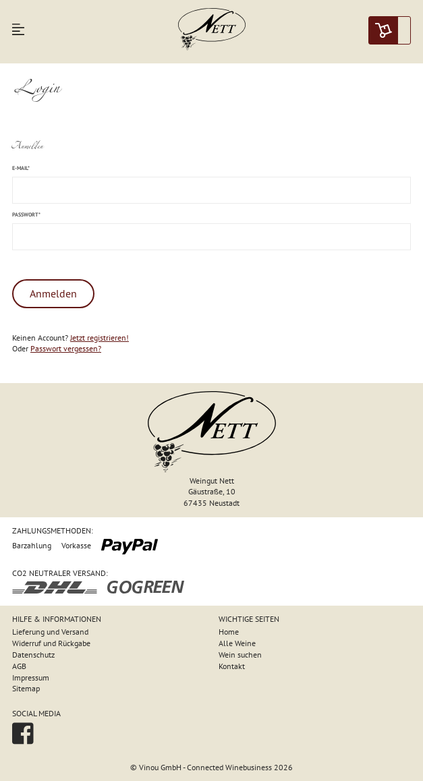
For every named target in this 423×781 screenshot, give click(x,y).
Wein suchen (240, 654)
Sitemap (26, 688)
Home (229, 632)
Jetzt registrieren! (99, 337)
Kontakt (232, 666)
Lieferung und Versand (50, 632)
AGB (19, 666)
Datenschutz (33, 654)
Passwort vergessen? (65, 348)
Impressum (30, 677)
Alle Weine (237, 643)
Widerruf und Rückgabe (51, 643)
